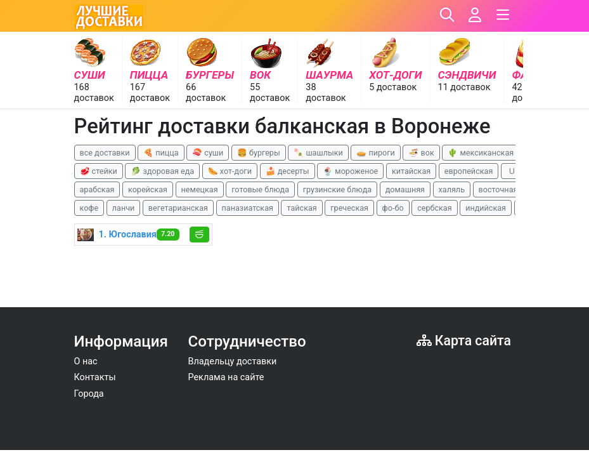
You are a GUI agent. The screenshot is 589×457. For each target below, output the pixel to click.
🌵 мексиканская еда (488, 152)
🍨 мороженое (350, 171)
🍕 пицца (160, 152)
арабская (97, 189)
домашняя (405, 189)
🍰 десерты (287, 171)
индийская (485, 208)
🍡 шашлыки (318, 152)
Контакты (95, 377)
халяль (452, 189)
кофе (89, 208)
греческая (349, 208)
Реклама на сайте (226, 377)
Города (89, 393)
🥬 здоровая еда (162, 171)
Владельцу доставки (232, 361)
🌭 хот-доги (230, 171)
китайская (411, 171)
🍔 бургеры (258, 152)
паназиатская (247, 208)
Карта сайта (464, 340)
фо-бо (393, 208)
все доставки (105, 152)
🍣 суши (207, 152)
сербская (434, 208)
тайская (301, 208)
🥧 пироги (375, 152)
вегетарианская (178, 208)
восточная (498, 189)
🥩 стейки (98, 171)
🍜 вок (421, 152)
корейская (147, 189)
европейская (468, 171)
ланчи (123, 208)
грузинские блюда (337, 189)
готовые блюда (260, 189)
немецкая (199, 189)
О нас (86, 361)
